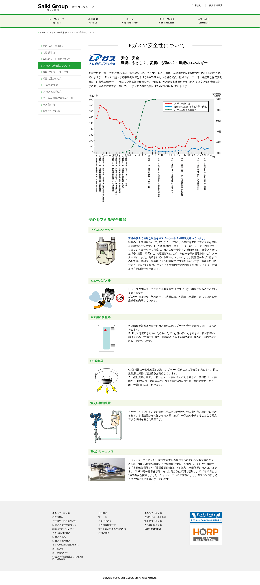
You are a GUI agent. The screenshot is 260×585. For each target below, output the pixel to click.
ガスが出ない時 (50, 111)
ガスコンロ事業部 (153, 525)
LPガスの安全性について (56, 65)
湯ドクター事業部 (153, 521)
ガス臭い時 (48, 104)
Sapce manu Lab (152, 529)
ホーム (42, 32)
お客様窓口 (48, 52)
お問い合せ (203, 21)
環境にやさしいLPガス (54, 72)
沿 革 (130, 21)
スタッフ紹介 (166, 21)
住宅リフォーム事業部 (155, 517)
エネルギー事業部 (58, 32)
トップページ (56, 21)
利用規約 (196, 5)
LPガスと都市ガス (52, 91)
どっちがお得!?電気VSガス (57, 98)
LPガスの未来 (49, 85)
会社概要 (93, 21)
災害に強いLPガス (52, 78)
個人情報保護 (215, 5)
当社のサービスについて (55, 59)
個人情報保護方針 (107, 525)
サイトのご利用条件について (112, 529)
